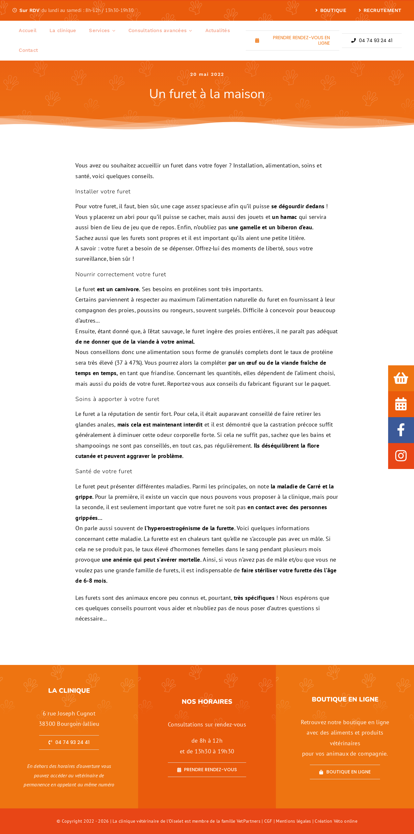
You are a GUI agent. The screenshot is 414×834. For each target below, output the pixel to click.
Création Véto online (336, 821)
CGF (268, 821)
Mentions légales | (295, 821)
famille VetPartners (242, 821)
